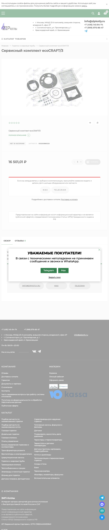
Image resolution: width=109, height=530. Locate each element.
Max (63, 270)
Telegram (48, 270)
